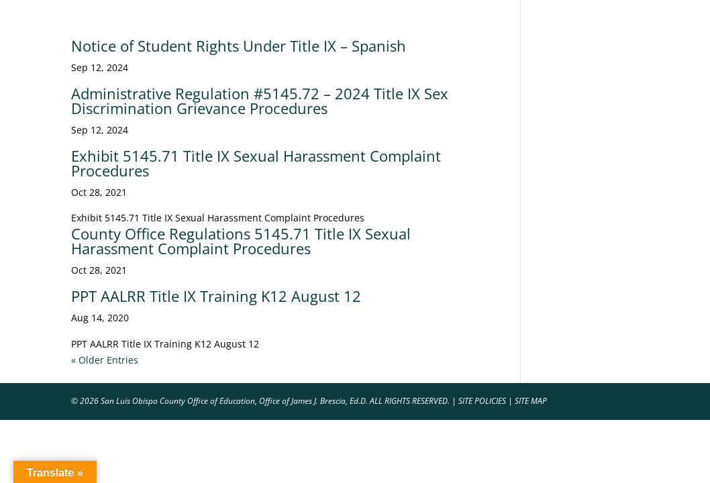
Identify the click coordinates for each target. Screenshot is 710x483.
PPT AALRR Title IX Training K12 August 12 (216, 296)
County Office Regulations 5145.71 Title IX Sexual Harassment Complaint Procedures (241, 240)
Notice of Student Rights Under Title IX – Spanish (238, 46)
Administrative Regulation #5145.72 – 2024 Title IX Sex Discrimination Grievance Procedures (259, 100)
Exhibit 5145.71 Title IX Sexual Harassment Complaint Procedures (256, 163)
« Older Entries (104, 360)
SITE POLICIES (482, 401)
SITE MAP (531, 401)
